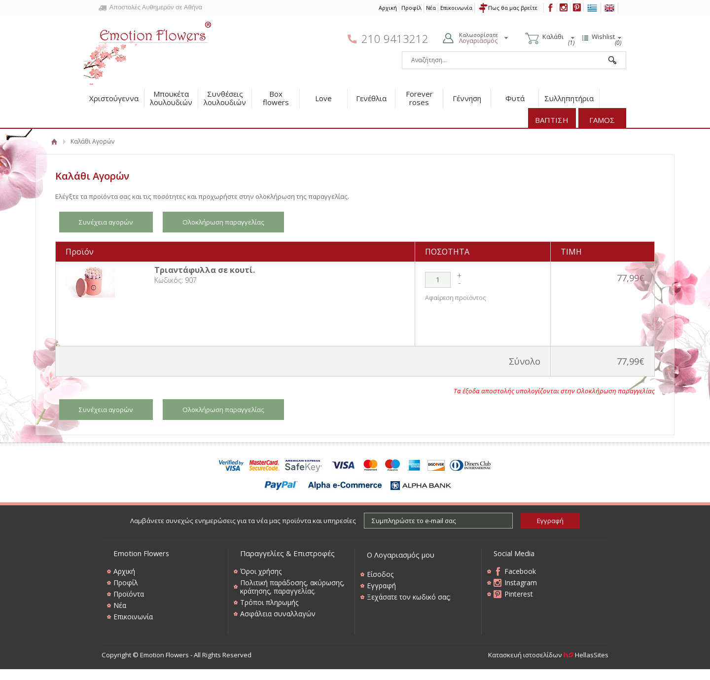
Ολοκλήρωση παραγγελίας (223, 222)
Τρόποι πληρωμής (269, 602)
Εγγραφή (381, 585)
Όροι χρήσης (261, 571)
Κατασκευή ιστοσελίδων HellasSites (548, 654)
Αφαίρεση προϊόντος (455, 297)
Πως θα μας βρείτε (512, 7)
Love (323, 98)
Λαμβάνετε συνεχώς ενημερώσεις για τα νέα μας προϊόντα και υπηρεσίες (243, 520)
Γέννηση (467, 98)
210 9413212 (394, 38)
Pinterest (518, 594)
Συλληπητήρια (569, 98)
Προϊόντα (128, 594)
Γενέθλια (371, 98)
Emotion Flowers (148, 49)
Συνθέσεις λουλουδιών (225, 98)
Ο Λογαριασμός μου (400, 555)
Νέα (431, 7)
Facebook (520, 571)
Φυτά (515, 98)
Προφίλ (411, 7)
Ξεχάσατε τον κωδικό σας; (409, 597)
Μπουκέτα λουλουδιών (171, 98)
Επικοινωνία (456, 7)
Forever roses (419, 98)
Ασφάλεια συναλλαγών (278, 613)
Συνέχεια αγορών (106, 222)
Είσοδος (380, 574)
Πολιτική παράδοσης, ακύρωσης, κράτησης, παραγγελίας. (292, 587)
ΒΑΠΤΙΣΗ (551, 120)
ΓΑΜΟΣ (602, 120)
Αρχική (388, 7)
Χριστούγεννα (114, 98)
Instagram (520, 582)
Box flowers (276, 98)
